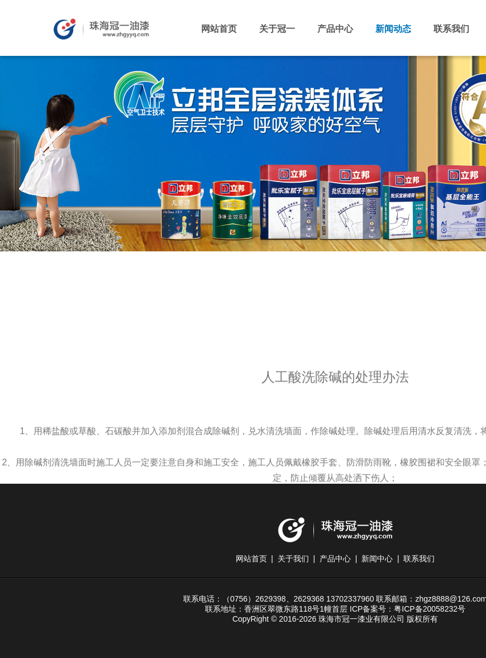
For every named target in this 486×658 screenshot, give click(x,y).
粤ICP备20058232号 (429, 608)
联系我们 (451, 29)
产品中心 (335, 29)
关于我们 (293, 558)
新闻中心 (377, 558)
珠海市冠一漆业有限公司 (101, 34)
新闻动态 (393, 29)
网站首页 (219, 29)
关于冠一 (277, 29)
